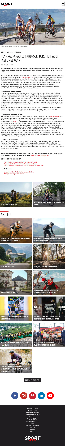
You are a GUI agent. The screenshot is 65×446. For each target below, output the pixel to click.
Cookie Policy (32, 416)
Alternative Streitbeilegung (32, 425)
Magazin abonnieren (32, 408)
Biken (9, 52)
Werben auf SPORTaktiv (32, 419)
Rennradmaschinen (27, 77)
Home (3, 52)
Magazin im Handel (32, 410)
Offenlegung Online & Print (32, 421)
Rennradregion (54, 116)
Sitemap (32, 431)
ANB (32, 423)
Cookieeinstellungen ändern (32, 414)
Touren (14, 121)
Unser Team (32, 427)
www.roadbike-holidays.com (40, 155)
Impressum (32, 429)
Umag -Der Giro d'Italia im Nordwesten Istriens (19, 172)
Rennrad (17, 52)
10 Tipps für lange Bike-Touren (14, 174)
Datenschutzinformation (32, 412)
